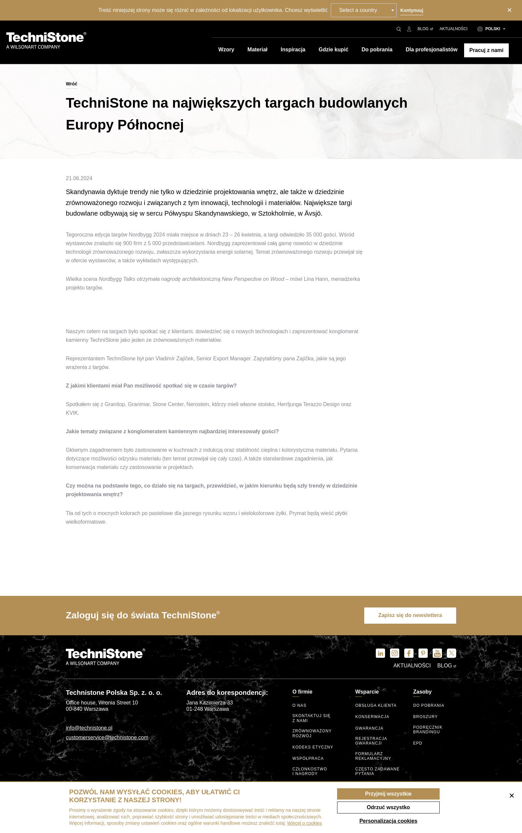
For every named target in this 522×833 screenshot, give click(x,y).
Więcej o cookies (304, 823)
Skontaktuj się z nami (311, 718)
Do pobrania (429, 706)
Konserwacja (372, 717)
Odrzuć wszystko (388, 807)
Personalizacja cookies (388, 821)
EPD (417, 743)
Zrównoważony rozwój (312, 733)
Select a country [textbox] (358, 10)
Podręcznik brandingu (428, 729)
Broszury (425, 717)
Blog (425, 28)
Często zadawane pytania (377, 770)
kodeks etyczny (313, 747)
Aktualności (454, 28)
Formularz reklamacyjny (373, 756)
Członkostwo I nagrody (309, 770)
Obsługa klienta (376, 706)
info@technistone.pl (89, 728)
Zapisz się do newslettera (409, 615)
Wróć (71, 83)
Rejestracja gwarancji (371, 741)
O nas (299, 706)
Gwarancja (369, 729)
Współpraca (308, 758)
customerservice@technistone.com (107, 738)
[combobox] (364, 10)
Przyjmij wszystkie (388, 794)
